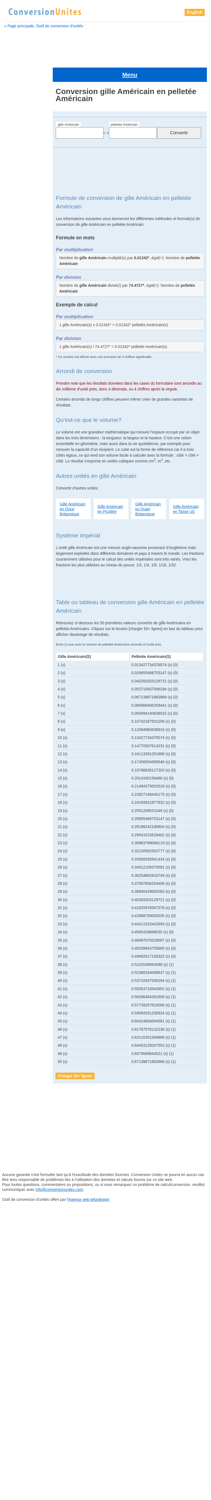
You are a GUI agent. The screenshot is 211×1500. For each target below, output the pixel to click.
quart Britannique (23, 879)
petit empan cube (23, 803)
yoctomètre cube (23, 941)
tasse (13, 907)
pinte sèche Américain (27, 852)
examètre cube (20, 318)
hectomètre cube (23, 638)
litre (11, 665)
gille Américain (68, 106)
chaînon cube (19, 235)
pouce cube (18, 865)
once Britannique (23, 755)
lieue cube (18, 659)
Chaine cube (18, 228)
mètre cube (18, 693)
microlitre (16, 700)
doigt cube (16, 290)
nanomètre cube (22, 741)
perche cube (19, 783)
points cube (18, 858)
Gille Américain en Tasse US (186, 490)
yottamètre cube (22, 955)
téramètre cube (22, 920)
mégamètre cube (23, 686)
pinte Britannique (22, 845)
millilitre (14, 721)
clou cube (16, 242)
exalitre (13, 311)
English (195, 12)
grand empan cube (25, 624)
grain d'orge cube (24, 610)
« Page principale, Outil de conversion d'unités (43, 26)
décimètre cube (21, 283)
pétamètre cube (22, 796)
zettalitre (15, 976)
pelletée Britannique (25, 776)
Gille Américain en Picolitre (110, 490)
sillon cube (18, 893)
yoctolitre (16, 934)
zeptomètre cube (23, 969)
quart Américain (21, 872)
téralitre (15, 914)
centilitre (14, 214)
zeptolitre (16, 962)
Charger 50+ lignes (75, 1057)
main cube (17, 672)
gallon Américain (21, 338)
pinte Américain (21, 838)
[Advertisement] (105, 46)
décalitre (14, 263)
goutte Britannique (24, 603)
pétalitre (15, 790)
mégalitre (16, 679)
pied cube (17, 831)
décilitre (14, 276)
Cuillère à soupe (21, 249)
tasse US (16, 900)
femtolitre (15, 325)
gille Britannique (22, 596)
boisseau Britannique (25, 207)
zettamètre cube (22, 983)
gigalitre (14, 359)
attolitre (13, 156)
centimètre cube (21, 221)
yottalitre (15, 948)
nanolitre (15, 734)
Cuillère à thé (19, 256)
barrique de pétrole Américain (24, 191)
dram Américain (21, 304)
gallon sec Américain (25, 352)
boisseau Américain (24, 201)
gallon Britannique (23, 345)
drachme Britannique (25, 297)
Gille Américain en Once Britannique (72, 490)
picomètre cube (21, 824)
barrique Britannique (24, 170)
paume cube (19, 762)
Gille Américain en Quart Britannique (148, 490)
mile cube (16, 714)
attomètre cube (20, 163)
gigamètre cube (21, 366)
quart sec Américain (25, 886)
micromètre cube (22, 707)
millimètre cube (21, 727)
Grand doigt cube (23, 617)
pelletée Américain (124, 106)
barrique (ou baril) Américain (23, 179)
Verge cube (18, 927)
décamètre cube (21, 269)
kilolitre (14, 645)
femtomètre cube (22, 332)
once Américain (21, 748)
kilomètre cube (21, 652)
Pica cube (17, 810)
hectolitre (16, 631)
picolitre (15, 817)
